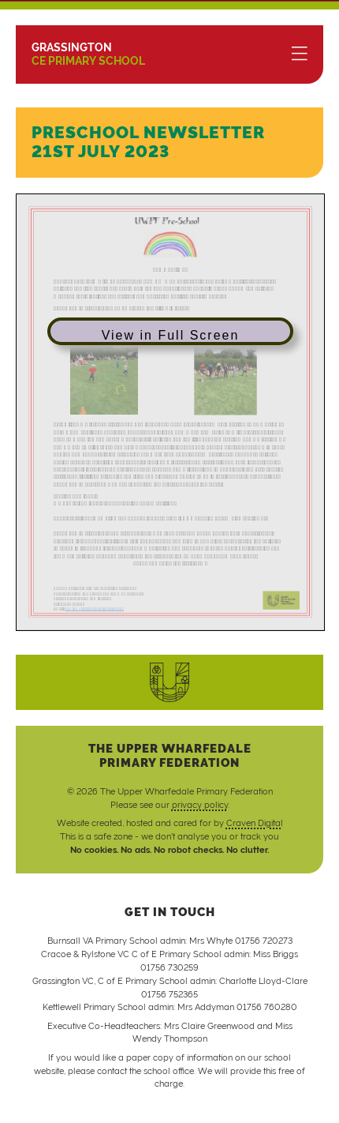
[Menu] (299, 54)
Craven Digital (254, 823)
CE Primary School (88, 54)
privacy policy (200, 805)
